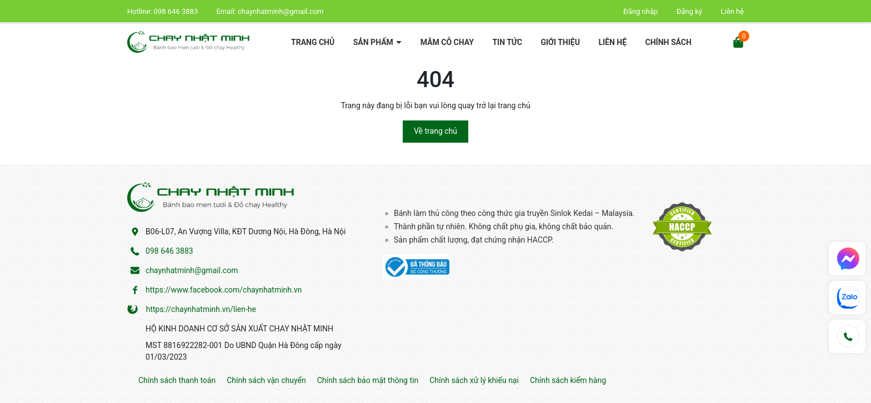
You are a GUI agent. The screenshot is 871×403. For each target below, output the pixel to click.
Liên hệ (732, 11)
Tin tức (507, 42)
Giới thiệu (559, 42)
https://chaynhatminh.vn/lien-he (201, 309)
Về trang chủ (435, 131)
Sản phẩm (374, 42)
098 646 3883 (177, 11)
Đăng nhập (640, 11)
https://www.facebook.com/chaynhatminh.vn (224, 289)
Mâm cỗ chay (447, 42)
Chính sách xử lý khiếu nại (474, 380)
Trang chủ (312, 42)
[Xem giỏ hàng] (738, 41)
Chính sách (668, 42)
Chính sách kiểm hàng (568, 380)
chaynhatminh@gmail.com (280, 11)
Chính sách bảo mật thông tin (368, 380)
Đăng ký (689, 11)
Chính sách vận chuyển (266, 380)
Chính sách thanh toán (177, 380)
